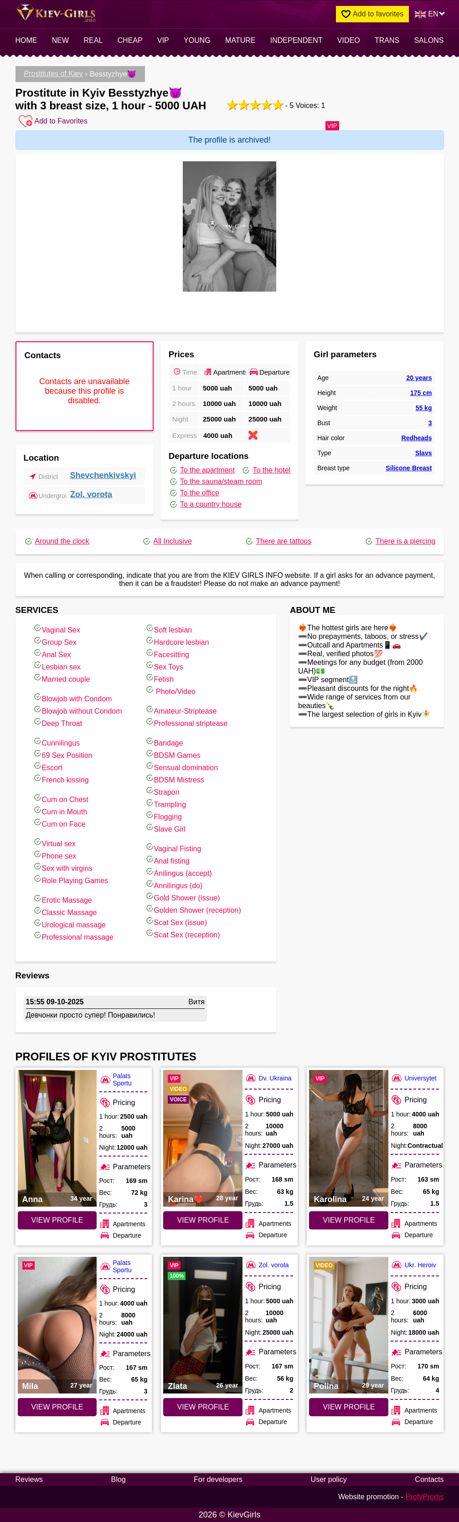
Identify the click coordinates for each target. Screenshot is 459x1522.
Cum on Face (59, 823)
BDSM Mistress (174, 778)
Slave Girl (165, 828)
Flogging (163, 815)
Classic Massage (65, 911)
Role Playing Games (70, 879)
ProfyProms (425, 1497)
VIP (163, 40)
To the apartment (202, 470)
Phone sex (55, 854)
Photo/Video (170, 690)
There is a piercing (400, 541)
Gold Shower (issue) (182, 896)
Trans (387, 40)
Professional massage (73, 936)
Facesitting (167, 653)
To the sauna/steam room (216, 481)
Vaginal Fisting (173, 847)
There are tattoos (277, 541)
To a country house (205, 504)
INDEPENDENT (296, 40)
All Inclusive (166, 541)
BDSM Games (173, 754)
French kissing (61, 778)
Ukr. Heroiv (413, 1264)
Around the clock (56, 541)
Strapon (162, 791)
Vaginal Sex (56, 628)
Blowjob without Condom (77, 709)
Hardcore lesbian (177, 641)
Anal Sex (52, 653)
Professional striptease (186, 722)
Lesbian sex (57, 665)
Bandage (164, 741)
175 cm (421, 392)
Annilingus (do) (174, 884)
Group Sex (55, 641)
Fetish (159, 678)
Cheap (130, 40)
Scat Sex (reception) (182, 933)
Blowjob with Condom (72, 697)
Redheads (417, 438)
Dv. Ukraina (268, 1078)
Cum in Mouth (60, 810)
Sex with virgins (63, 867)
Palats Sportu (115, 1079)
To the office (194, 493)
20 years (419, 377)
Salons (429, 40)
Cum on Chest (60, 798)
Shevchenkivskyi (103, 475)
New (60, 40)
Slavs (423, 453)
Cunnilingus (56, 741)
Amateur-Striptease (181, 709)
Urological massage (69, 923)
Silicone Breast (409, 468)
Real (93, 40)
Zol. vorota (91, 494)
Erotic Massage (62, 899)
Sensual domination (181, 766)
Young (197, 40)
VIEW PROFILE (57, 1220)
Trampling (165, 803)
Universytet (413, 1078)
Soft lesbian (168, 628)
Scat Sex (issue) (176, 921)
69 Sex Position (63, 754)
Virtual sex (54, 842)
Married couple (61, 678)
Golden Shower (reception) (193, 909)
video (348, 40)
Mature (240, 40)
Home (26, 40)
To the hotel (265, 470)
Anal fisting (167, 859)
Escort (47, 766)
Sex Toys (164, 665)
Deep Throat (58, 722)
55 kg (424, 407)
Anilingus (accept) (178, 872)
